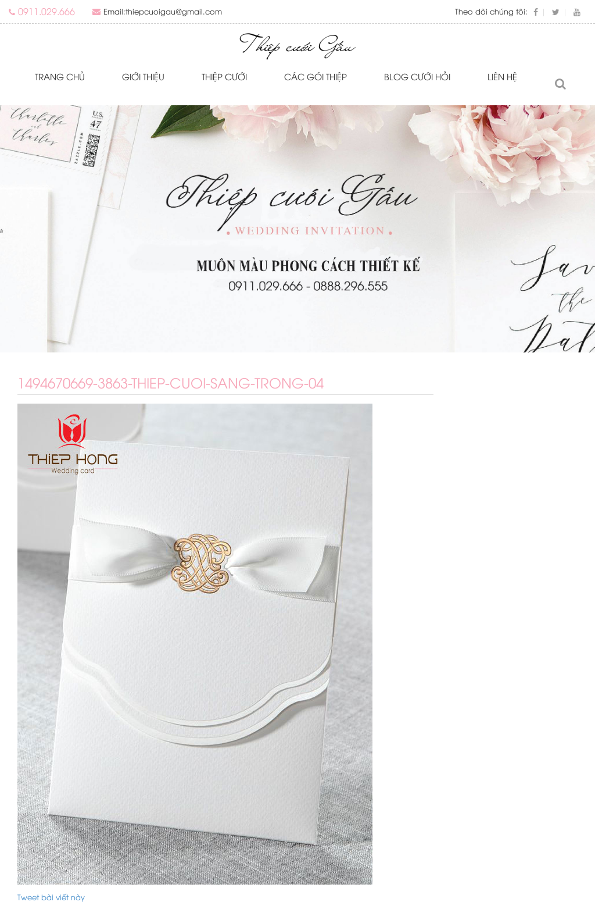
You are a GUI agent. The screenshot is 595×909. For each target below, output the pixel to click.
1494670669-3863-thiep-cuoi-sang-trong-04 (170, 382)
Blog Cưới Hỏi (417, 76)
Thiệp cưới (224, 76)
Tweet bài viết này (51, 897)
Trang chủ (60, 76)
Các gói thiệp (315, 76)
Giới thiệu (143, 76)
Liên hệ (502, 76)
